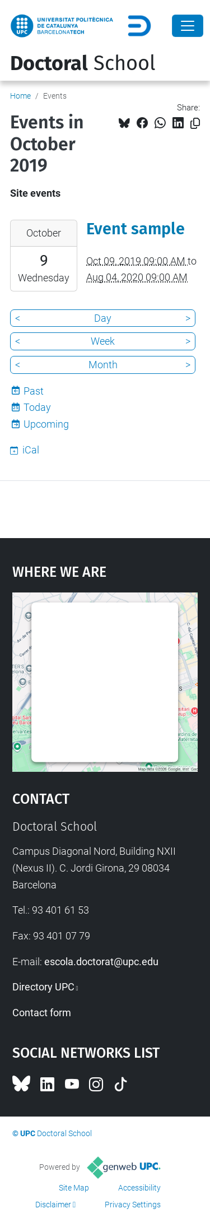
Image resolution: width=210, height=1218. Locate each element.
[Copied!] (195, 123)
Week (103, 341)
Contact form (41, 1012)
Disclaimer (53, 1204)
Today (37, 407)
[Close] (187, 26)
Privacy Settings (133, 1204)
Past (34, 391)
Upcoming (46, 424)
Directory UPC (43, 987)
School (83, 63)
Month (103, 365)
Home (20, 95)
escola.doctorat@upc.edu (101, 961)
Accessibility (139, 1187)
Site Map (74, 1187)
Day (102, 318)
